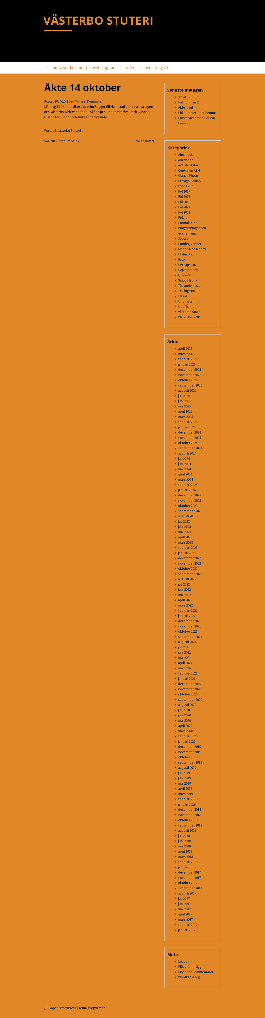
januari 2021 (186, 678)
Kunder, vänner (189, 243)
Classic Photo (188, 175)
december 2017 (189, 872)
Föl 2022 (184, 212)
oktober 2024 (187, 443)
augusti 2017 (187, 893)
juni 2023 (184, 526)
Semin (144, 67)
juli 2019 (184, 773)
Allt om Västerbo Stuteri (66, 67)
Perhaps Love (188, 264)
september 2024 (190, 448)
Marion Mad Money (192, 249)
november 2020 (189, 689)
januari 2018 (186, 867)
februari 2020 (187, 736)
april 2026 (185, 348)
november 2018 (189, 815)
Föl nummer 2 (188, 102)
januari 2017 (186, 930)
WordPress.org (189, 977)
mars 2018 (185, 856)
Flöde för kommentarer (195, 972)
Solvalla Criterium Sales (61, 141)
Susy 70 (161, 67)
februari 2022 (187, 610)
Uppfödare (186, 306)
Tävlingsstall (187, 291)
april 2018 (185, 851)
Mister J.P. (185, 254)
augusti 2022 (187, 579)
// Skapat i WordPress (60, 1008)
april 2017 (185, 914)
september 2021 (190, 636)
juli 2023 (184, 521)
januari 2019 (186, 804)
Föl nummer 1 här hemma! (198, 112)
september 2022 (190, 574)
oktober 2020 (187, 694)
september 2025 (190, 385)
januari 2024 (186, 490)
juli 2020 (184, 710)
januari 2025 (186, 427)
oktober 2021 (187, 631)
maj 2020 (184, 720)
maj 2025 (184, 406)
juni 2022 (184, 589)
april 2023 (185, 537)
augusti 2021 (187, 642)
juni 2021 (184, 652)
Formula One (187, 223)
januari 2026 (186, 364)
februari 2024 (187, 484)
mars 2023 (185, 542)
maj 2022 (184, 595)
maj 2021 (184, 657)
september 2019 (190, 762)
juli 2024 (184, 458)
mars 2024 (185, 479)
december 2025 (189, 369)
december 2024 (189, 432)
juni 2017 (184, 903)
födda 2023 (186, 186)
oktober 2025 (187, 380)
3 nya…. (184, 97)
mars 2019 (185, 794)
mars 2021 (185, 668)
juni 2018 (184, 841)
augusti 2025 (187, 390)
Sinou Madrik (187, 280)
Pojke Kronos (188, 270)
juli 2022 (184, 584)
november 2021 (189, 626)
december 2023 (189, 495)
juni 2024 (184, 463)
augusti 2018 (187, 830)
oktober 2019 (187, 757)
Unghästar (186, 301)
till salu (183, 296)
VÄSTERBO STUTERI (98, 20)
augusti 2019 (187, 767)
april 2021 (185, 663)
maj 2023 (184, 532)
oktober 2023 (187, 505)
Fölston (183, 217)
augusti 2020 (187, 704)
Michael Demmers (88, 101)
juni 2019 (184, 778)
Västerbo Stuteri (69, 130)
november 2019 (189, 752)
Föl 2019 (184, 202)
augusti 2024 (187, 453)
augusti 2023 (187, 516)
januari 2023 (186, 553)
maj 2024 (184, 469)
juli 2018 (184, 835)
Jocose (183, 238)
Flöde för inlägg (190, 966)
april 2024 (185, 474)
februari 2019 (187, 799)
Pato (181, 259)
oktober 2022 (187, 568)
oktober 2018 (187, 820)
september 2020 (190, 699)
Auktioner (185, 160)
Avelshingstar (103, 67)
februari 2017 (187, 924)
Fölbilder (127, 67)
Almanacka (186, 154)
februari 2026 (187, 359)
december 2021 (189, 621)
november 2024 (189, 437)
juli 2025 (184, 395)
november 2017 (189, 877)
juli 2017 (184, 898)
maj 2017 (184, 909)
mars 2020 (185, 731)
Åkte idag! (185, 107)
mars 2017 (185, 919)
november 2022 (189, 563)
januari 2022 (186, 615)
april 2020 (185, 725)
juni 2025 (184, 401)
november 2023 (189, 500)
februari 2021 (187, 673)
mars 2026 (185, 354)
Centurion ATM (189, 170)
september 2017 (190, 888)
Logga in (184, 961)
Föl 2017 (184, 191)
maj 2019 (184, 783)
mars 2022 (185, 605)
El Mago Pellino (189, 181)
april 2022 (185, 600)
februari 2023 (187, 547)
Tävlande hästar (190, 285)
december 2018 (189, 809)
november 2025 (189, 375)
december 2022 (189, 558)
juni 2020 (184, 715)
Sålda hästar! (146, 141)
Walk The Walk (189, 317)
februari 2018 (187, 862)
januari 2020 (186, 741)
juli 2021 (184, 647)
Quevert (184, 275)
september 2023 (190, 511)
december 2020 (189, 683)
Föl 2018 (184, 196)
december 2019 (189, 746)
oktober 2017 (187, 883)
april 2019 (185, 788)
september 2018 (190, 825)
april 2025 (185, 411)
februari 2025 (187, 422)
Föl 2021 (184, 207)
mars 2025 (185, 416)
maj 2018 (184, 846)
